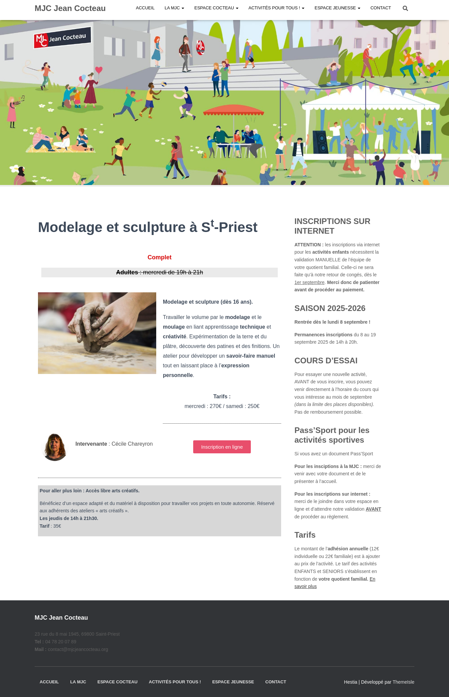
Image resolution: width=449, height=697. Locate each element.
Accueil (49, 681)
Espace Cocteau (117, 681)
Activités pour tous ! (175, 681)
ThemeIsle (403, 682)
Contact (275, 681)
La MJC (78, 681)
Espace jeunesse (233, 681)
